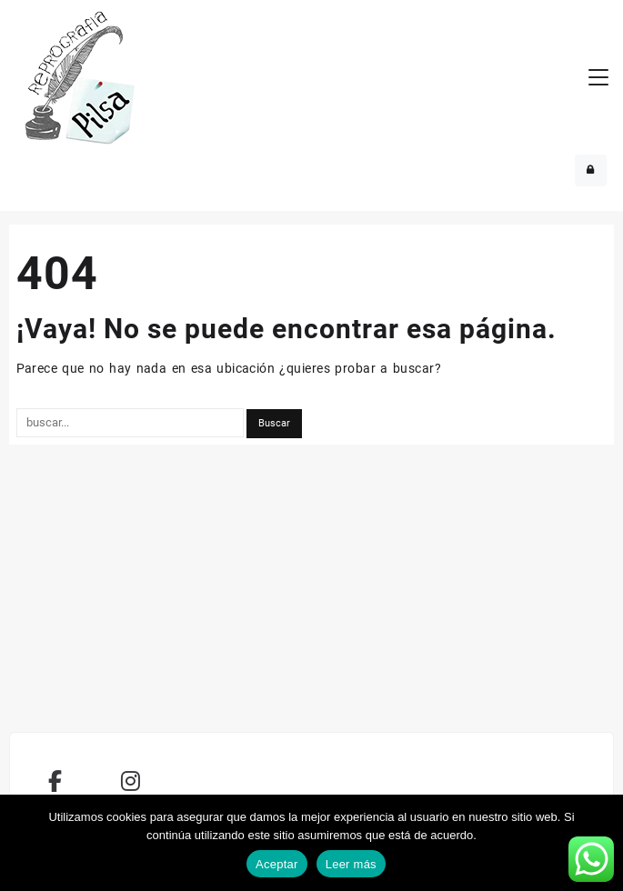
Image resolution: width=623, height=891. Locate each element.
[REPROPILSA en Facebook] (55, 781)
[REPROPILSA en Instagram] (131, 781)
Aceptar (277, 864)
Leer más (351, 864)
